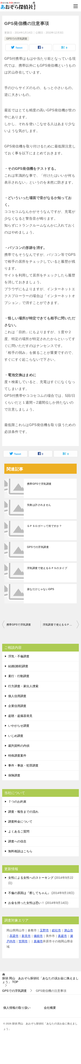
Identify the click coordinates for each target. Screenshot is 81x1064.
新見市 (26, 936)
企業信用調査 (17, 706)
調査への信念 (17, 841)
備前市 (38, 936)
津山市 (68, 930)
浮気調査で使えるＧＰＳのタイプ (47, 568)
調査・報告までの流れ (23, 811)
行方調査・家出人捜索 (23, 686)
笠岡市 (23, 941)
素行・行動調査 (18, 676)
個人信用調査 (17, 696)
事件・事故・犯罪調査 (23, 765)
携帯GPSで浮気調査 (39, 483)
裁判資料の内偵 (18, 745)
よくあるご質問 (18, 831)
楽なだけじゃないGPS (40, 589)
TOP (40, 980)
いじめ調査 (15, 735)
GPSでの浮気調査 (16, 38)
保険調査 (14, 775)
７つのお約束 (17, 801)
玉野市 (44, 930)
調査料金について (20, 821)
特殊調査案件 (17, 755)
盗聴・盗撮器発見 (20, 716)
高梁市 (14, 936)
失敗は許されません (39, 504)
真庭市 (62, 936)
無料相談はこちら (20, 851)
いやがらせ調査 (18, 725)
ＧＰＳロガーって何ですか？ (44, 525)
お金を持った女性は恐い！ (26, 903)
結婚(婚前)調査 (18, 666)
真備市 (38, 941)
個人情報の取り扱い (16, 1007)
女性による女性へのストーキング (31, 877)
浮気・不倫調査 (18, 656)
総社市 (56, 930)
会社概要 (50, 1007)
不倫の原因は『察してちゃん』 (29, 893)
